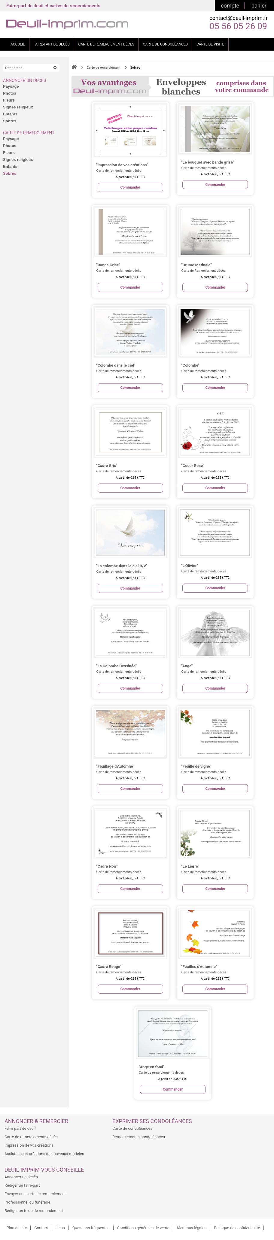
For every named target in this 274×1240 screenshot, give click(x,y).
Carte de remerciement (28, 132)
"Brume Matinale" (196, 265)
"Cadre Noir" (107, 866)
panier (258, 5)
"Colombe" (190, 365)
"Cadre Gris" (106, 465)
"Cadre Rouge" (108, 966)
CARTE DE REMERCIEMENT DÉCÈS (106, 44)
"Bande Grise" (108, 265)
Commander (130, 187)
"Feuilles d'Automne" (199, 966)
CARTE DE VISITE (210, 44)
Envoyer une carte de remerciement (35, 1193)
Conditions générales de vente (143, 1228)
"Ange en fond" (151, 1067)
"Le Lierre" (190, 866)
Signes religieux (18, 107)
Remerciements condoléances (138, 1137)
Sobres (9, 121)
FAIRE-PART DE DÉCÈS (52, 44)
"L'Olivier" (189, 565)
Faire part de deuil (20, 1128)
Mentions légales (191, 1228)
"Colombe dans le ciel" (115, 365)
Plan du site (17, 1228)
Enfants (10, 114)
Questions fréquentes (91, 1228)
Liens (60, 1228)
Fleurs (9, 100)
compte (230, 5)
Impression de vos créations (29, 1145)
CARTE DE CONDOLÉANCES (165, 44)
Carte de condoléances (132, 1128)
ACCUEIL (18, 44)
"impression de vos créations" (122, 165)
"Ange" (187, 666)
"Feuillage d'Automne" (115, 766)
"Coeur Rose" (192, 465)
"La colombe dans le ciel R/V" (122, 566)
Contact (41, 1228)
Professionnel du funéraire (27, 1202)
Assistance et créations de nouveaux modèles (44, 1153)
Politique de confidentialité (237, 1228)
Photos (9, 93)
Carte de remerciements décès (31, 1137)
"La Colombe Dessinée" (116, 666)
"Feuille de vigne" (196, 766)
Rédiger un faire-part (22, 1185)
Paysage (11, 86)
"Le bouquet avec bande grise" (207, 162)
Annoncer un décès (24, 80)
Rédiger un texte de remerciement (34, 1210)
